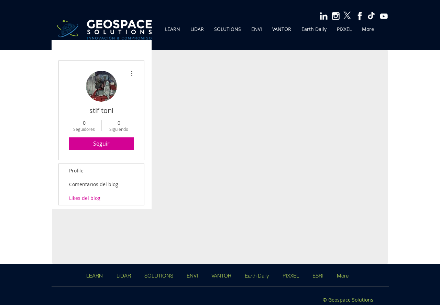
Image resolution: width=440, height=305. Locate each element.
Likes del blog (84, 198)
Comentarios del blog (93, 184)
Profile (76, 170)
